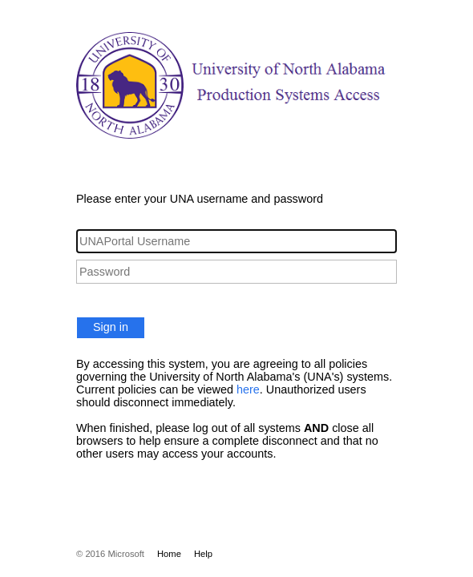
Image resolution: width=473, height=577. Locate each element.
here (248, 389)
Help (203, 554)
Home (169, 554)
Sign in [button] (110, 327)
